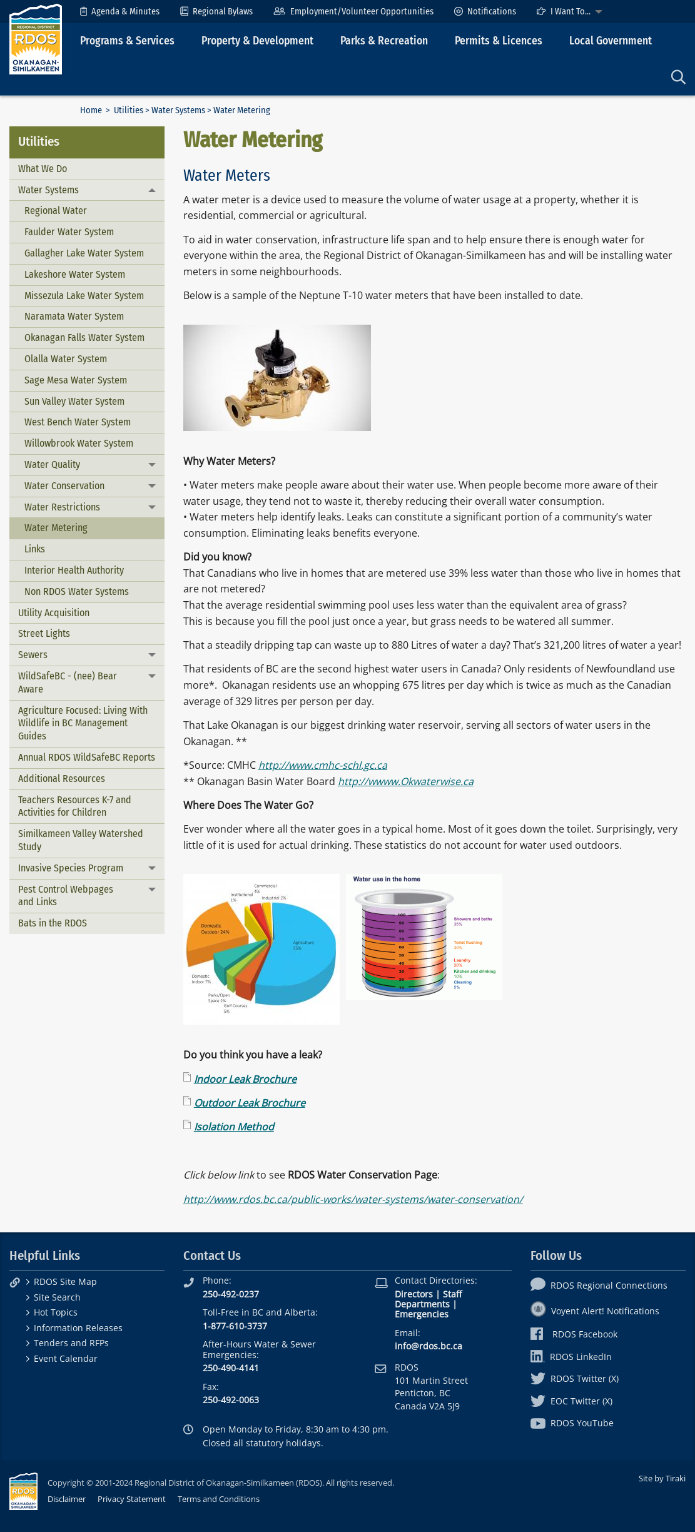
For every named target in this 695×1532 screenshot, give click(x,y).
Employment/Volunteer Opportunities (353, 11)
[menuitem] (120, 11)
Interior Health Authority (74, 570)
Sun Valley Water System (74, 401)
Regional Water (55, 210)
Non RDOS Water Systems (76, 591)
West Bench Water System (77, 422)
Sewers (33, 655)
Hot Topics (56, 1312)
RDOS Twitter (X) (574, 1378)
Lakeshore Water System (74, 274)
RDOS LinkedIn (571, 1356)
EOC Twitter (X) (571, 1401)
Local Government (610, 41)
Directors (414, 1294)
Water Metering (56, 528)
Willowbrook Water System (78, 443)
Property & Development (257, 41)
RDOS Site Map (65, 1281)
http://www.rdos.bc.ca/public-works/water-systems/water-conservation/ (353, 1199)
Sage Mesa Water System (75, 380)
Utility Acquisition (53, 613)
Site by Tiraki (662, 1478)
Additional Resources (61, 778)
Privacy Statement (132, 1498)
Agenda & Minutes (120, 11)
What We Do (42, 169)
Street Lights (44, 633)
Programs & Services (127, 41)
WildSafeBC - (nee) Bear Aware (67, 682)
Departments (422, 1304)
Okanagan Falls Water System (84, 337)
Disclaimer (67, 1498)
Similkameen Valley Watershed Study (80, 840)
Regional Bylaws (216, 11)
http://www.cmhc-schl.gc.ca (322, 765)
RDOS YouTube (572, 1423)
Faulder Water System (69, 232)
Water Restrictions (62, 507)
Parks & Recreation (384, 41)
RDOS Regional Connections (598, 1285)
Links (34, 549)
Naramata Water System (74, 316)
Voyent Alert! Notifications (594, 1311)
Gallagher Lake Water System (84, 253)
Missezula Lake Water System (84, 296)
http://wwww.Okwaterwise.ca (406, 781)
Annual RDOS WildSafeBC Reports (86, 757)
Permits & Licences (498, 41)
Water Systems (178, 110)
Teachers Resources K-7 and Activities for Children (74, 806)
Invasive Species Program (70, 868)
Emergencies (422, 1314)
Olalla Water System (65, 359)
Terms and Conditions (219, 1498)
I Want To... (564, 11)
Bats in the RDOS (52, 923)
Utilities (128, 110)
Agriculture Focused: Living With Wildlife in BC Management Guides (83, 723)
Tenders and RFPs (71, 1343)
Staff (452, 1294)
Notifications (485, 11)
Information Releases (78, 1328)
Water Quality (52, 464)
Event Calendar (66, 1358)
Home (91, 110)
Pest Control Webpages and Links (65, 895)
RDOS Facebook (573, 1334)
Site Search (57, 1297)
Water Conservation (64, 486)
